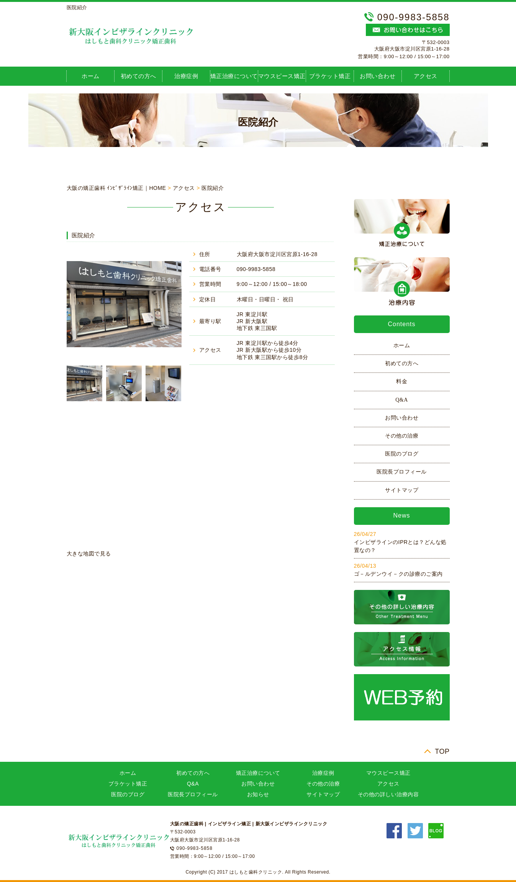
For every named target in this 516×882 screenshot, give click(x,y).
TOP (442, 751)
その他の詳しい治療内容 (388, 794)
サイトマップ (401, 490)
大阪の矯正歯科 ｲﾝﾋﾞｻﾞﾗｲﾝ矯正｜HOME (116, 188)
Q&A (401, 400)
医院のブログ (401, 454)
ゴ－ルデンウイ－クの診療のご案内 (398, 574)
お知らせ (258, 794)
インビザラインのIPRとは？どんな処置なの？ (400, 546)
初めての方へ (138, 76)
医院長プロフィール (402, 472)
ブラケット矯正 (330, 76)
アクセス (425, 76)
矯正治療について (234, 76)
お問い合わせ (377, 76)
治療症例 (186, 76)
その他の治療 (401, 436)
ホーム (91, 76)
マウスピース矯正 (282, 76)
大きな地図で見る (89, 553)
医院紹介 (212, 188)
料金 (401, 381)
